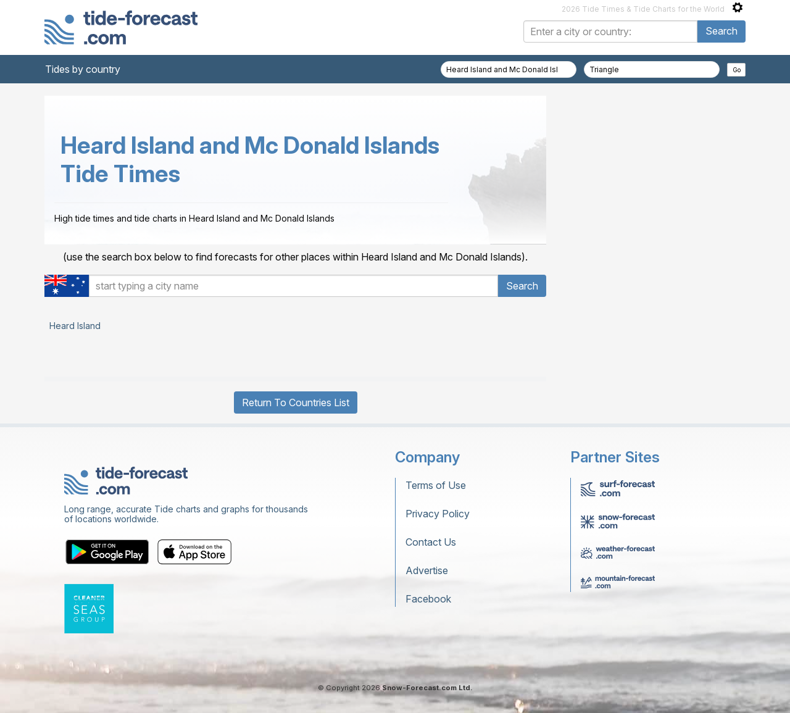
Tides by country (82, 69)
